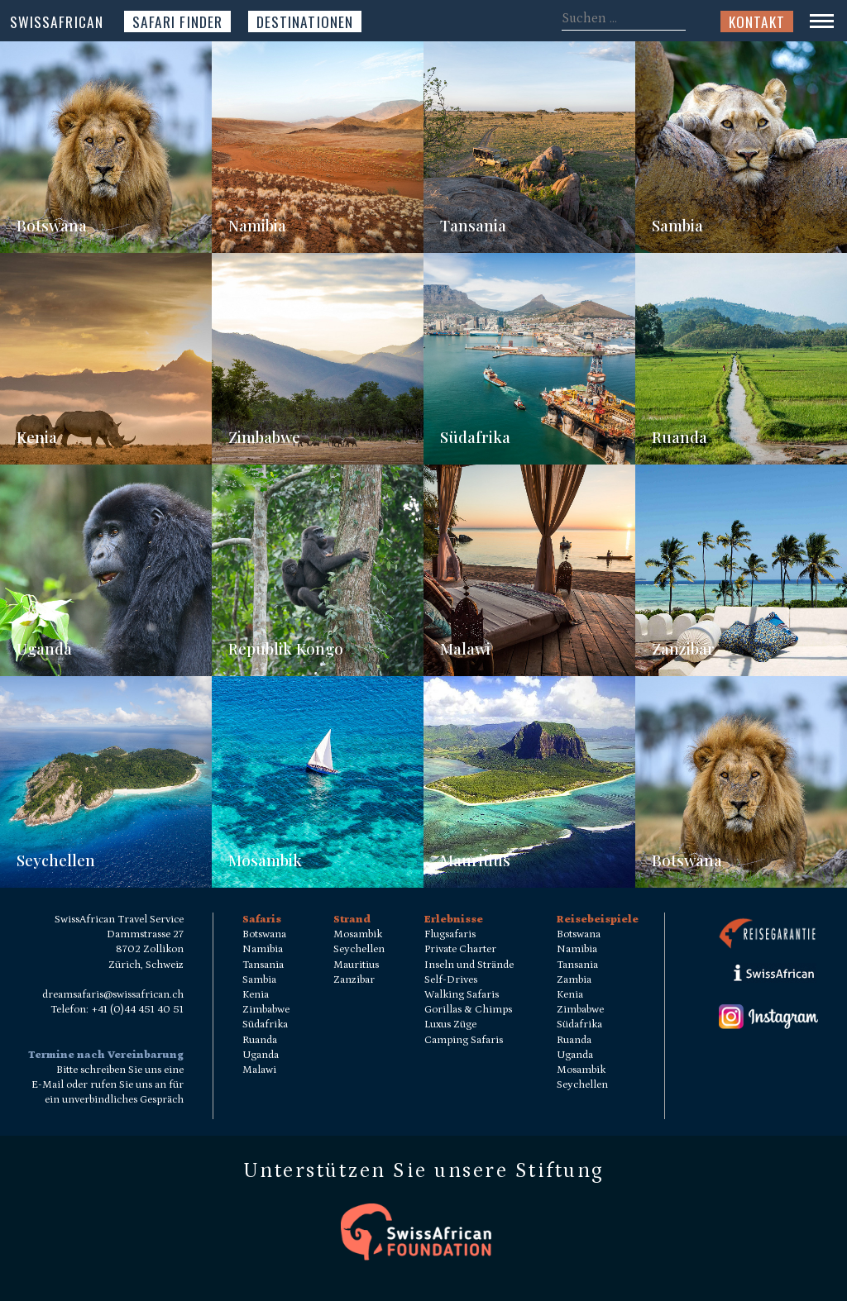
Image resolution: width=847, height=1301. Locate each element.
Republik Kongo (285, 648)
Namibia (257, 225)
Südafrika (475, 437)
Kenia (37, 437)
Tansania (473, 225)
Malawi (465, 648)
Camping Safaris (463, 1040)
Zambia (574, 980)
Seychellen (56, 860)
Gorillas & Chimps (468, 1009)
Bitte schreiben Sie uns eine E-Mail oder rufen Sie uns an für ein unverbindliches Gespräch (107, 1085)
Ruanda (679, 437)
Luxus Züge (450, 1024)
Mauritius (475, 860)
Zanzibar (683, 648)
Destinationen (304, 21)
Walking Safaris (461, 995)
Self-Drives (450, 980)
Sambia (677, 225)
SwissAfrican (56, 21)
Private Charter (460, 949)
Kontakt (757, 21)
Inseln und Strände (469, 965)
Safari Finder (177, 21)
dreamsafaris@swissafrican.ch (113, 995)
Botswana (52, 225)
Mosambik (265, 860)
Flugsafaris (450, 934)
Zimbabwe (264, 437)
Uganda (44, 648)
